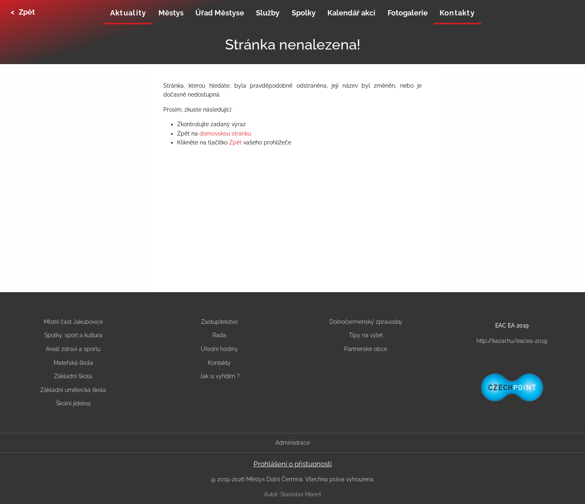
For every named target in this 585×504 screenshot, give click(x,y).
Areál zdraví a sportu (73, 349)
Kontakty (219, 363)
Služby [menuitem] (268, 13)
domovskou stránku (225, 133)
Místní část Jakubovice (73, 322)
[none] (128, 13)
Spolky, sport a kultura (73, 335)
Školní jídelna (73, 403)
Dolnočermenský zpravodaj (365, 322)
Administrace (292, 442)
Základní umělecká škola (73, 390)
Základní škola (73, 376)
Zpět (235, 142)
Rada (219, 335)
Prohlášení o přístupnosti (293, 464)
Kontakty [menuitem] (457, 13)
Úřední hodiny (219, 349)
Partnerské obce (365, 349)
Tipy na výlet (366, 335)
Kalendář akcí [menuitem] (351, 13)
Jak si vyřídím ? (219, 376)
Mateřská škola (73, 363)
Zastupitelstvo (219, 322)
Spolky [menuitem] (304, 13)
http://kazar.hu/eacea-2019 (512, 341)
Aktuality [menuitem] (128, 13)
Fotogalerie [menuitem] (408, 13)
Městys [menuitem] (171, 13)
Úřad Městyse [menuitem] (219, 13)
